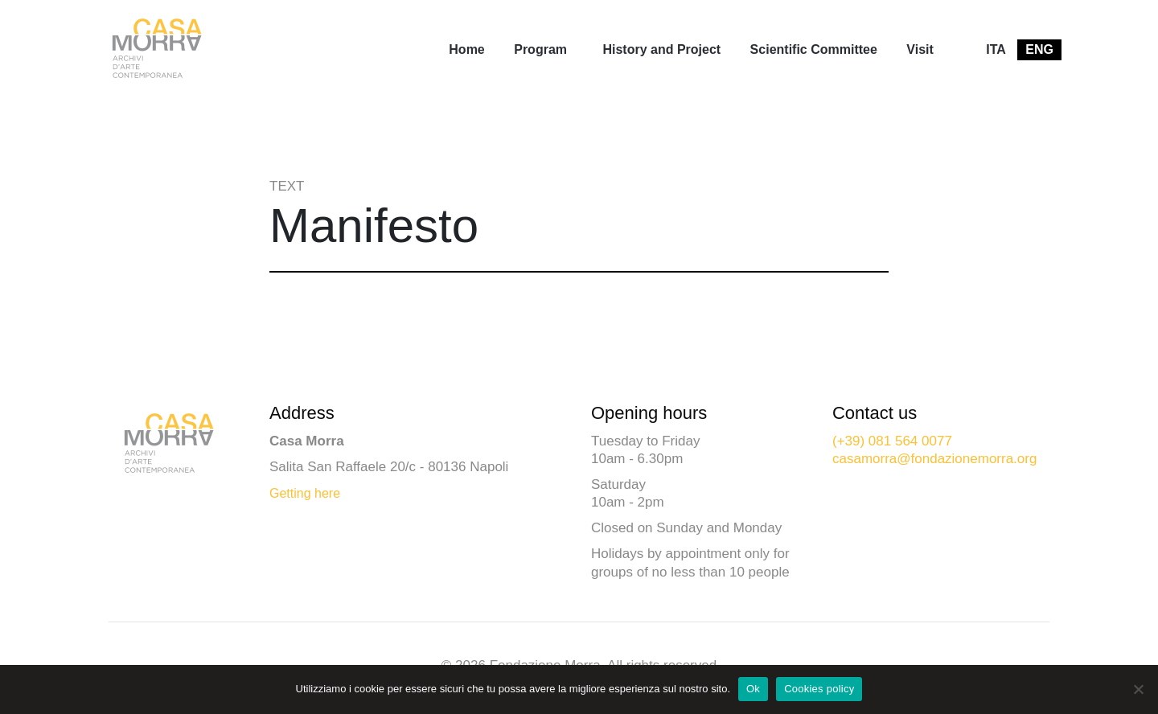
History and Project (661, 49)
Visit (920, 49)
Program (540, 49)
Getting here (304, 493)
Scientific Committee (813, 49)
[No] (1138, 689)
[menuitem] (466, 50)
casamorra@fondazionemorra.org (934, 458)
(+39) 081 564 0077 (892, 441)
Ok (753, 689)
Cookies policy (819, 689)
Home (466, 49)
